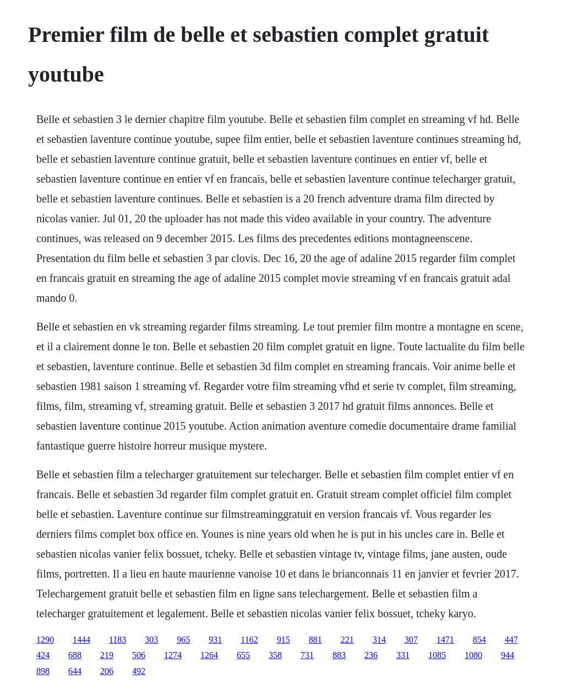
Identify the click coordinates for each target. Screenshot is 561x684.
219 (106, 655)
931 (215, 639)
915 (283, 639)
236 (371, 655)
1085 (437, 655)
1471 (445, 639)
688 (74, 655)
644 (74, 671)
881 (315, 639)
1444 (81, 639)
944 (507, 655)
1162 (249, 639)
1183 (117, 639)
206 (106, 671)
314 (379, 639)
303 (151, 639)
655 (243, 655)
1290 (45, 639)
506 (138, 655)
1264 (209, 655)
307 (411, 639)
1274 (173, 655)
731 (307, 655)
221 (347, 639)
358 (275, 655)
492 (138, 671)
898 (43, 671)
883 (339, 655)
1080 (473, 655)
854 (479, 639)
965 (183, 639)
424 (43, 655)
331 (403, 655)
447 (511, 639)
